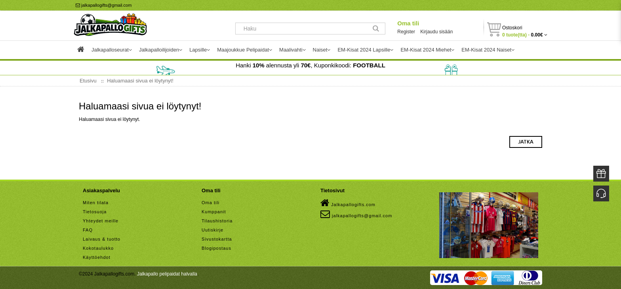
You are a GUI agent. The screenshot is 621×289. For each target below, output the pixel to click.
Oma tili (408, 23)
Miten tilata (96, 202)
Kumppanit (214, 211)
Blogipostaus (216, 248)
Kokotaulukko (98, 248)
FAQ (88, 230)
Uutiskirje (212, 230)
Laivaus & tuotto (101, 239)
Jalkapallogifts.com (347, 203)
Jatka (525, 142)
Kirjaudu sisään (436, 31)
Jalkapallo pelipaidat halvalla (167, 274)
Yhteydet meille (100, 220)
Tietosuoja (95, 211)
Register (406, 31)
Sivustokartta (217, 239)
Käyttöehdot (96, 257)
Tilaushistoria (217, 220)
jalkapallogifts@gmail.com (103, 5)
